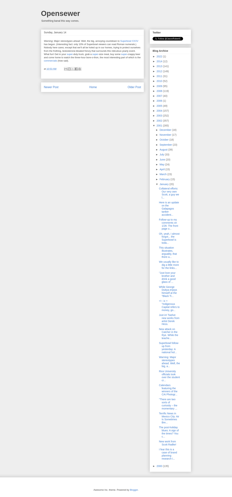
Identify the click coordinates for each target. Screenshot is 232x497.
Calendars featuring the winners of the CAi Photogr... (168, 390)
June (163, 159)
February (165, 179)
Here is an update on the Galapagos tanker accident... (169, 208)
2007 (160, 95)
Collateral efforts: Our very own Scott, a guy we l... (169, 193)
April (162, 169)
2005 (160, 105)
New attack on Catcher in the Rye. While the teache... (168, 334)
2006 (160, 100)
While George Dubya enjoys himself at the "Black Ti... (168, 291)
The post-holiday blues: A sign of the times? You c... (169, 432)
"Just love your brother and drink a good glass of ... (167, 277)
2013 (160, 66)
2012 (160, 71)
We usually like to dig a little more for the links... (169, 264)
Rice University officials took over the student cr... (169, 376)
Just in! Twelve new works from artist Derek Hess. (169, 319)
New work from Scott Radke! (167, 443)
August (164, 149)
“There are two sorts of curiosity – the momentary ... (168, 404)
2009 (160, 86)
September (166, 144)
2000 (160, 466)
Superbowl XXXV (129, 41)
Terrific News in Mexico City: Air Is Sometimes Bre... (169, 418)
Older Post (134, 87)
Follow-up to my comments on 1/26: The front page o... (168, 224)
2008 (160, 91)
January (164, 184)
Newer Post (51, 87)
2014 (160, 61)
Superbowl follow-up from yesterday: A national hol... (169, 348)
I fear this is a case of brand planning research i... (168, 454)
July (162, 154)
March (163, 174)
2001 (160, 125)
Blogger (134, 489)
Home (93, 87)
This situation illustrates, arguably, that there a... (168, 252)
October (164, 139)
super (70, 54)
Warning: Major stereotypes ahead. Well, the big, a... (169, 362)
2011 (160, 76)
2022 (160, 56)
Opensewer (60, 13)
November (166, 134)
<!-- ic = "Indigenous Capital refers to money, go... (169, 305)
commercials (50, 60)
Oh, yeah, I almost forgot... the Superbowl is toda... (169, 238)
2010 (160, 81)
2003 (160, 115)
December (166, 129)
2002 (160, 120)
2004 (160, 110)
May (162, 164)
